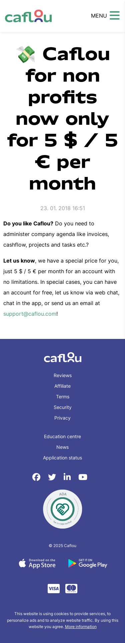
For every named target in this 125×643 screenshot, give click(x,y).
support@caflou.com (29, 313)
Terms (62, 396)
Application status (62, 457)
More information (81, 626)
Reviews (63, 375)
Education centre (62, 436)
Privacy (62, 418)
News (62, 447)
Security (63, 407)
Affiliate (62, 386)
